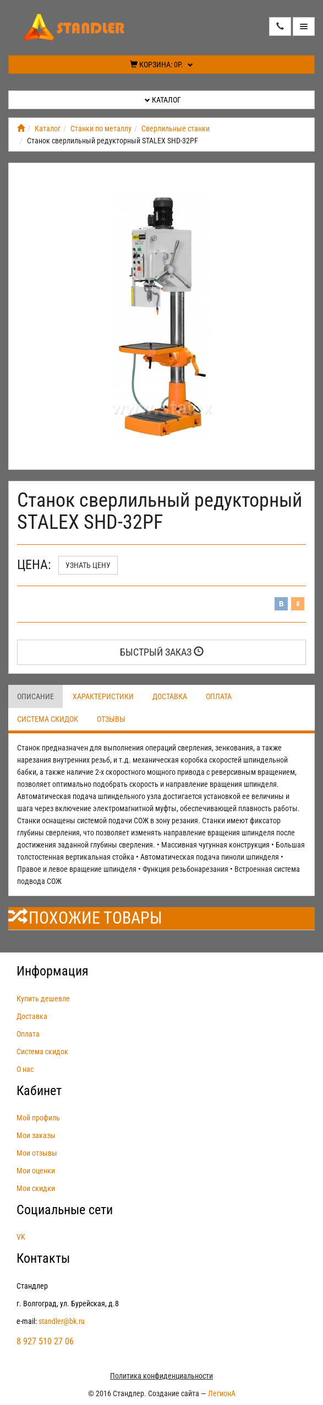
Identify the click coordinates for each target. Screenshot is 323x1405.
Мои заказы (36, 1135)
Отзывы (111, 719)
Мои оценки (36, 1170)
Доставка (169, 696)
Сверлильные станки (175, 128)
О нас (25, 1069)
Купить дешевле (43, 998)
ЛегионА (222, 1393)
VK (21, 1236)
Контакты (43, 1258)
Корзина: (161, 64)
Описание (35, 696)
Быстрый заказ (162, 652)
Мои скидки (36, 1188)
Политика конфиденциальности (161, 1375)
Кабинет (39, 1090)
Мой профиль (38, 1117)
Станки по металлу (101, 128)
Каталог (163, 99)
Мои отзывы (37, 1153)
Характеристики (103, 696)
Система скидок (47, 719)
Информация (53, 971)
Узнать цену (88, 565)
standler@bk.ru (62, 1321)
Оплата (219, 696)
